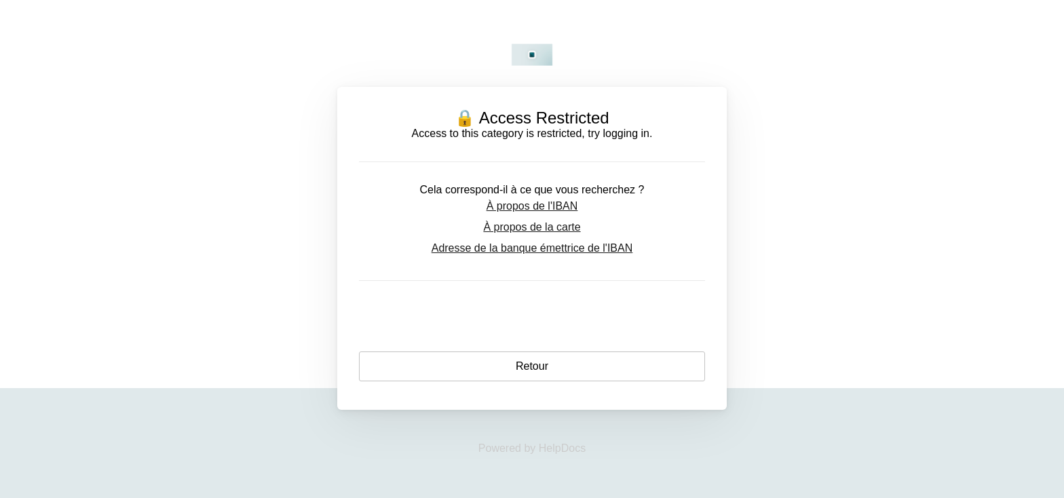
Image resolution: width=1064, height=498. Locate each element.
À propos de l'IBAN (532, 206)
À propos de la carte (531, 227)
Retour (532, 366)
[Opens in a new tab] (532, 448)
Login (531, 323)
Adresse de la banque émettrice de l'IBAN (532, 248)
